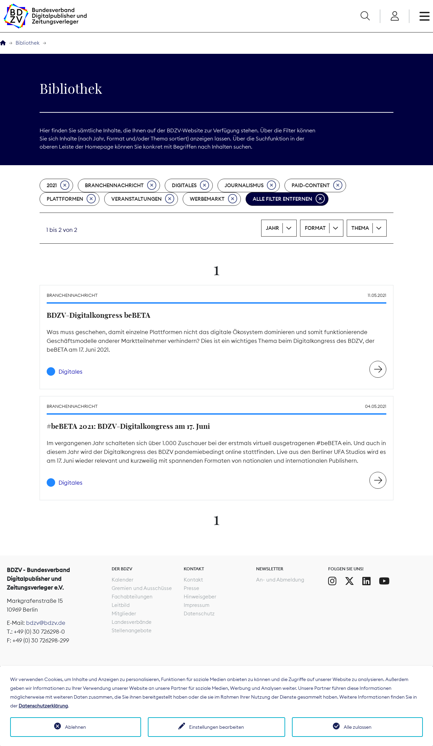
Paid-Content (317, 185)
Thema (360, 228)
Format (315, 228)
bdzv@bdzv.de (45, 623)
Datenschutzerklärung (43, 706)
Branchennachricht (120, 185)
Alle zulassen (357, 727)
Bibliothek (28, 43)
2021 (58, 185)
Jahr (272, 228)
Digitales (190, 185)
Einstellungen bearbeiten (216, 727)
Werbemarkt (213, 199)
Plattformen (71, 199)
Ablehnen (75, 727)
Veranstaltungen (142, 199)
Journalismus (250, 185)
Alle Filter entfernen (289, 199)
